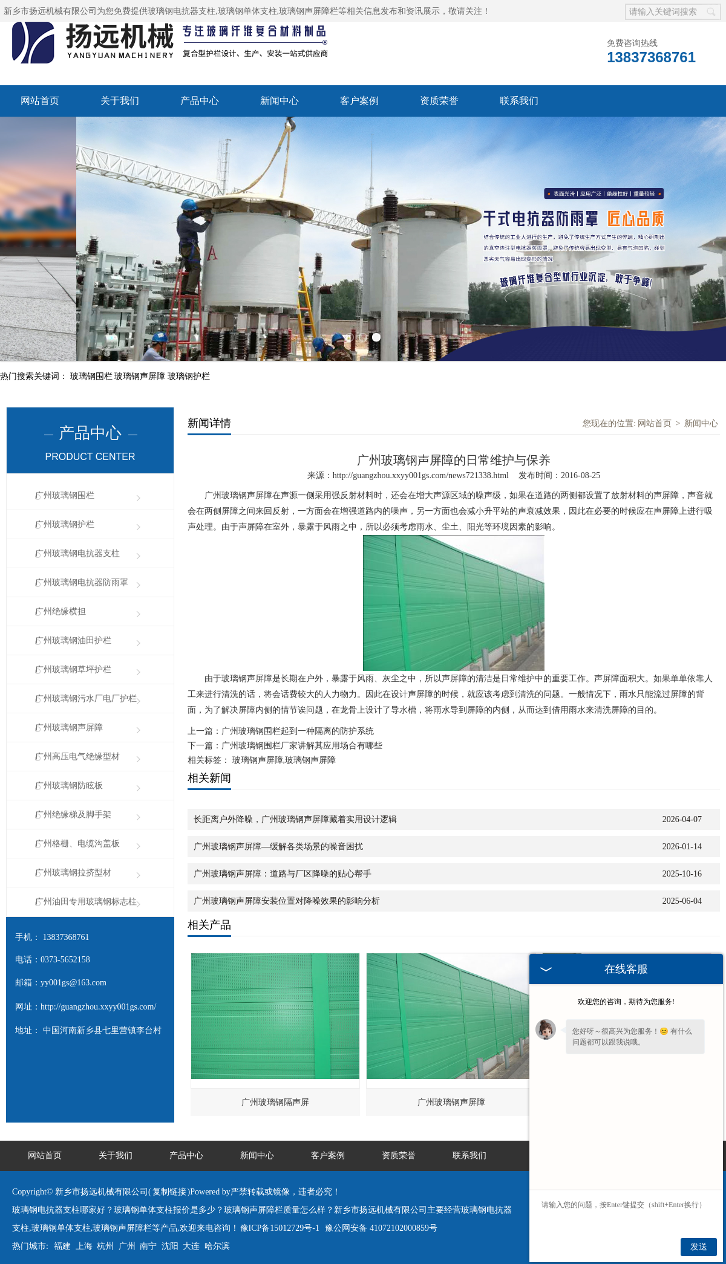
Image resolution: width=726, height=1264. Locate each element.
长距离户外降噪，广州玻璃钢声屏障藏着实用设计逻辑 (295, 812)
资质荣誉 (439, 101)
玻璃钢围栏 (92, 369)
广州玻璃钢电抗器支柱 (77, 546)
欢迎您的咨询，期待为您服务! (626, 1001)
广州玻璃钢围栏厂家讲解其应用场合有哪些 (301, 738)
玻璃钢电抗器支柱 (181, 11)
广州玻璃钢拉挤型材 (73, 865)
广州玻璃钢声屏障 (69, 720)
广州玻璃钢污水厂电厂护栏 (86, 691)
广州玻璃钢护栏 (64, 517)
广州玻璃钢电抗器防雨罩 (81, 575)
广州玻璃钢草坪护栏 (73, 662)
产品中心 (199, 101)
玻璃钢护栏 (189, 369)
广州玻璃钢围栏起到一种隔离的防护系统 (297, 723)
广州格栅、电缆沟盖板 (77, 836)
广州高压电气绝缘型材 (77, 749)
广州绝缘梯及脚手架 (73, 807)
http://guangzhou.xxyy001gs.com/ (98, 999)
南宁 (148, 1238)
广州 (127, 1238)
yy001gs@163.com (73, 975)
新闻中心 (279, 101)
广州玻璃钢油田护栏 (73, 633)
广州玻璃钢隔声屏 (275, 1095)
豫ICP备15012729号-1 (279, 1220)
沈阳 (170, 1238)
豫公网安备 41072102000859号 (381, 1220)
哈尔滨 (217, 1238)
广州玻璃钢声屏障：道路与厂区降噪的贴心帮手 (282, 866)
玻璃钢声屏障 (141, 369)
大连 (191, 1238)
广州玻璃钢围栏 (64, 488)
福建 (62, 1238)
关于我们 (119, 101)
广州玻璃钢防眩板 (69, 778)
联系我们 (519, 101)
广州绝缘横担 (60, 604)
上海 (84, 1238)
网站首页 (40, 101)
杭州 (105, 1238)
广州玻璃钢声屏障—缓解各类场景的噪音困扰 (278, 839)
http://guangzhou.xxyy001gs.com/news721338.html (421, 468)
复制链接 (169, 1184)
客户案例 (359, 101)
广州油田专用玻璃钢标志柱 (86, 894)
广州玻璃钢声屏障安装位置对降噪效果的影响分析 (287, 893)
